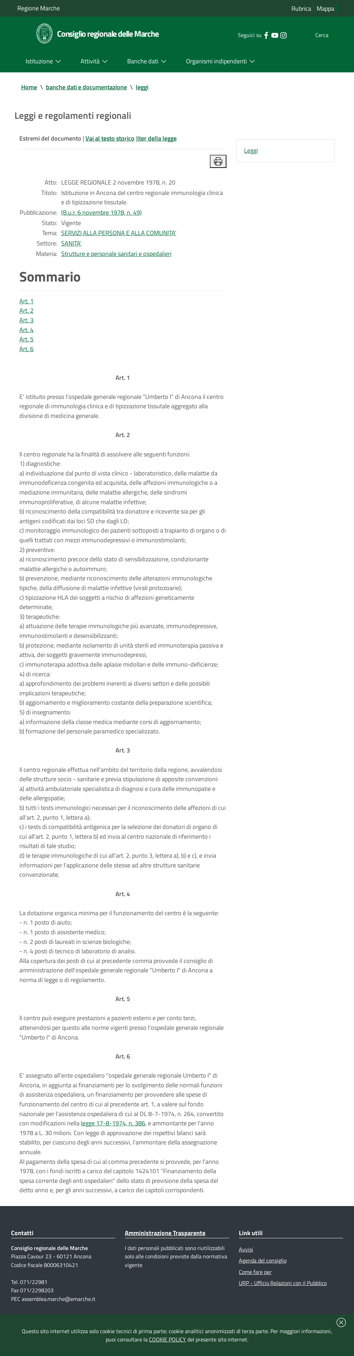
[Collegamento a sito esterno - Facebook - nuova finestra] (252, 34)
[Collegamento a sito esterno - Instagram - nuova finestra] (269, 34)
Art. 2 (26, 312)
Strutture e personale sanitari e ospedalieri (116, 255)
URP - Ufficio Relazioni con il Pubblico (283, 1297)
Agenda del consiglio (263, 1274)
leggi (142, 87)
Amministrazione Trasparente (165, 1246)
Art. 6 (26, 351)
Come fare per (255, 1286)
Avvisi (246, 1263)
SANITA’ (71, 244)
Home (29, 87)
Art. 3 (26, 322)
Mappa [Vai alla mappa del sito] (325, 8)
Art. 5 (26, 341)
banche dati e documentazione (86, 87)
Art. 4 (26, 332)
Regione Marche (38, 8)
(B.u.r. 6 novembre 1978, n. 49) (101, 213)
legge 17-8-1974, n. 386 (113, 1136)
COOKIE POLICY (167, 1339)
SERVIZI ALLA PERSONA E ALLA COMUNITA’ (118, 234)
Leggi (251, 150)
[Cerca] (328, 35)
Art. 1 (26, 302)
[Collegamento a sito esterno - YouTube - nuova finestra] (261, 34)
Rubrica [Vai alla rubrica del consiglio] (301, 8)
